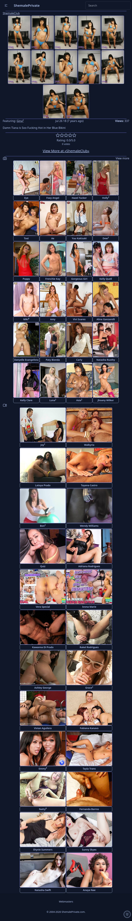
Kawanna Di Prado (43, 647)
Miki (26, 319)
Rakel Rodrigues (89, 647)
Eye (26, 197)
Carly (79, 359)
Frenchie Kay (52, 278)
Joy (43, 444)
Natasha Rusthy (105, 359)
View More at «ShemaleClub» (66, 151)
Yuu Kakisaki (79, 238)
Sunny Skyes (89, 849)
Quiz (43, 566)
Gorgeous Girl (79, 278)
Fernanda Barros (89, 809)
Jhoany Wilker (106, 400)
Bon (43, 525)
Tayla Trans (89, 768)
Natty (43, 809)
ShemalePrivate (27, 5)
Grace (89, 687)
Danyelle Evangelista (26, 359)
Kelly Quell (106, 278)
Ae (52, 238)
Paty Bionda (53, 359)
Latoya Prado (42, 485)
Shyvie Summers (42, 849)
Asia (79, 400)
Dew (106, 238)
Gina (20, 121)
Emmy (43, 768)
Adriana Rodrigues (89, 566)
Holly (105, 197)
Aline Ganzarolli (106, 319)
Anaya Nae (89, 890)
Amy (53, 319)
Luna (52, 400)
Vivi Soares (79, 319)
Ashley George (42, 687)
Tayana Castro (89, 485)
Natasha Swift (43, 890)
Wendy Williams (89, 525)
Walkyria (89, 444)
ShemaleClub (11, 13)
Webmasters (66, 901)
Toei (26, 238)
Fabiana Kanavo (89, 728)
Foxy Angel (52, 197)
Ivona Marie (89, 606)
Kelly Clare (26, 400)
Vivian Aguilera (43, 728)
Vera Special (43, 606)
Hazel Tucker (79, 197)
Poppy (26, 278)
